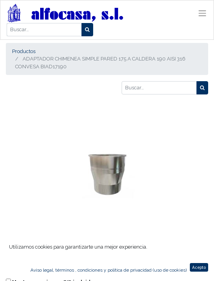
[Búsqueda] (87, 29)
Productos (23, 51)
